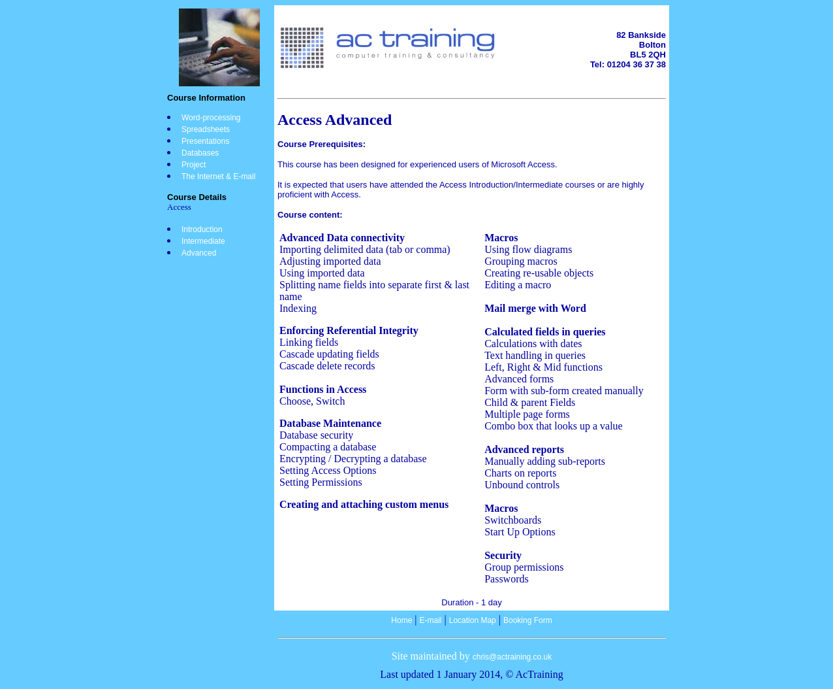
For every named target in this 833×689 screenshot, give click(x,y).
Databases (200, 153)
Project (193, 164)
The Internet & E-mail (218, 176)
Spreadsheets (205, 129)
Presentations (205, 141)
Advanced (198, 253)
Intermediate (203, 241)
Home (401, 620)
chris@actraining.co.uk (512, 657)
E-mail (431, 620)
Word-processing (210, 117)
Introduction (202, 229)
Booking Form (527, 620)
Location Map (472, 620)
